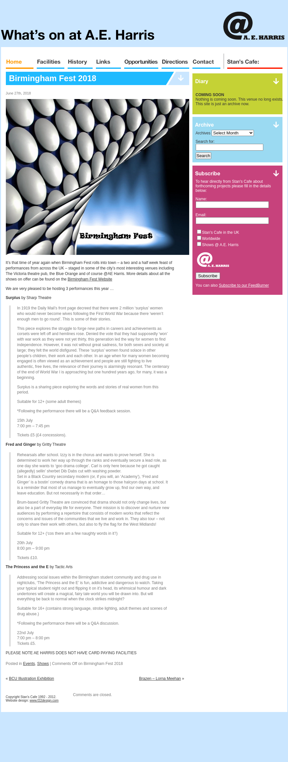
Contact (206, 60)
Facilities (50, 60)
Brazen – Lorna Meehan (160, 678)
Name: (201, 199)
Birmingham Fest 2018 (53, 78)
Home (19, 60)
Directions (175, 60)
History (80, 60)
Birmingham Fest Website (90, 279)
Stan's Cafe (253, 60)
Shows (43, 663)
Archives (203, 133)
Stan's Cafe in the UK (220, 232)
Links (108, 60)
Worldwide (211, 238)
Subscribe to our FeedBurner (244, 285)
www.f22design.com (44, 700)
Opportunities (141, 60)
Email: (201, 215)
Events (29, 663)
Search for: (205, 141)
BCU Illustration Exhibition (31, 678)
